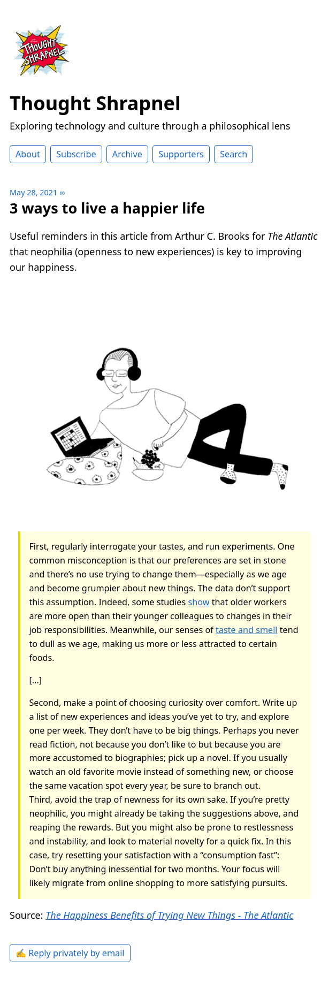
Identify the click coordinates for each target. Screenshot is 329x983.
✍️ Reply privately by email (70, 953)
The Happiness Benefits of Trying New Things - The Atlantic (169, 915)
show (198, 602)
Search (233, 154)
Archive (127, 154)
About (28, 154)
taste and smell (246, 630)
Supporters (181, 154)
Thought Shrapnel (95, 103)
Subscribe (76, 154)
